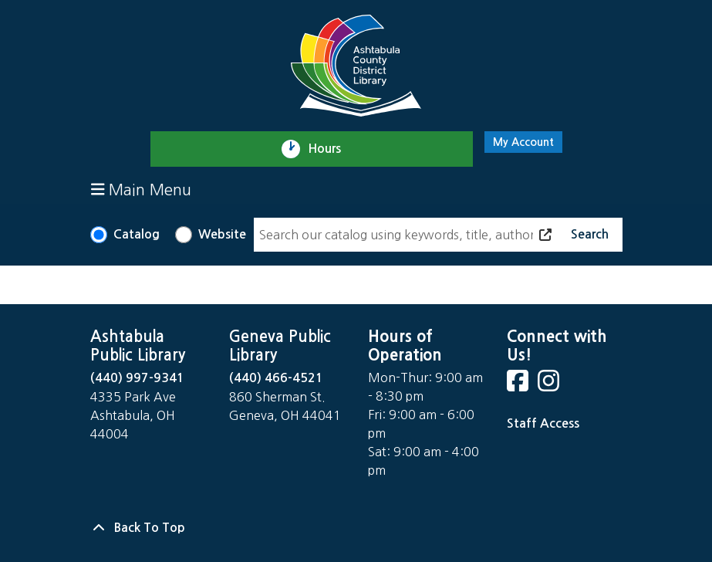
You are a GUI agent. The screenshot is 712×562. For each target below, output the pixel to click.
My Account (523, 142)
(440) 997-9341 (137, 378)
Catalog (136, 234)
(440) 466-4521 (276, 378)
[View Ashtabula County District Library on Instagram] (550, 385)
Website (222, 234)
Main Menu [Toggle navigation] (141, 189)
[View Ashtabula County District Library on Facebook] (519, 385)
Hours (331, 149)
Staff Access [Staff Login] (543, 423)
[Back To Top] (356, 528)
